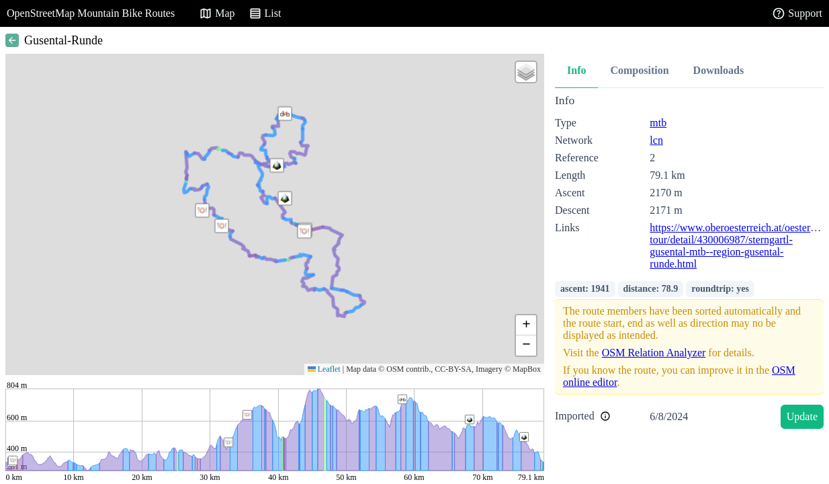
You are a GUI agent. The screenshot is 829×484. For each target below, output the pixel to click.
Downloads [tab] (718, 70)
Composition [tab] (639, 70)
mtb (658, 122)
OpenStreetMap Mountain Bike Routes (91, 13)
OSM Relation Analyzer (654, 352)
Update (802, 416)
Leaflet (324, 369)
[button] (285, 198)
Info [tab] (576, 70)
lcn (656, 140)
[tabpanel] (689, 263)
